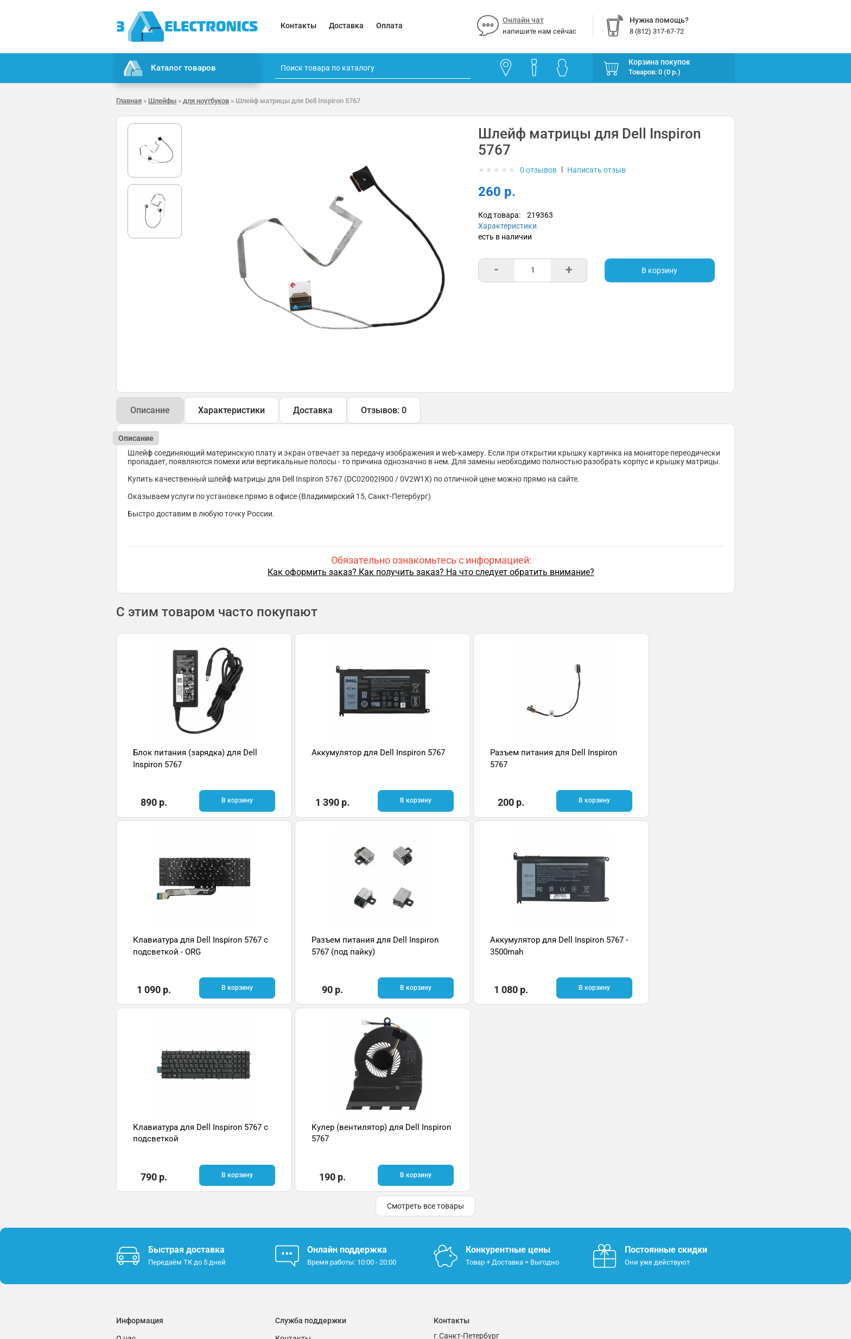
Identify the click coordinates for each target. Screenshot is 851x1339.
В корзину (659, 270)
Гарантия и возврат (151, 1167)
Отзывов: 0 (384, 410)
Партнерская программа (160, 1215)
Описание (150, 410)
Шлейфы (162, 101)
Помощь (290, 1167)
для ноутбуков (206, 101)
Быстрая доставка (186, 1062)
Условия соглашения (153, 1183)
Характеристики (507, 226)
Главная (129, 101)
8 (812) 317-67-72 (464, 1180)
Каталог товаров (170, 68)
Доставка (346, 25)
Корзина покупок (659, 62)
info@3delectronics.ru (533, 1180)
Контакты (298, 25)
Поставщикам (141, 1199)
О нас (126, 1150)
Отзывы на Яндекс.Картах (640, 1168)
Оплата (389, 25)
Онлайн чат (523, 20)
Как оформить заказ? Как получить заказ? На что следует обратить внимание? (431, 572)
